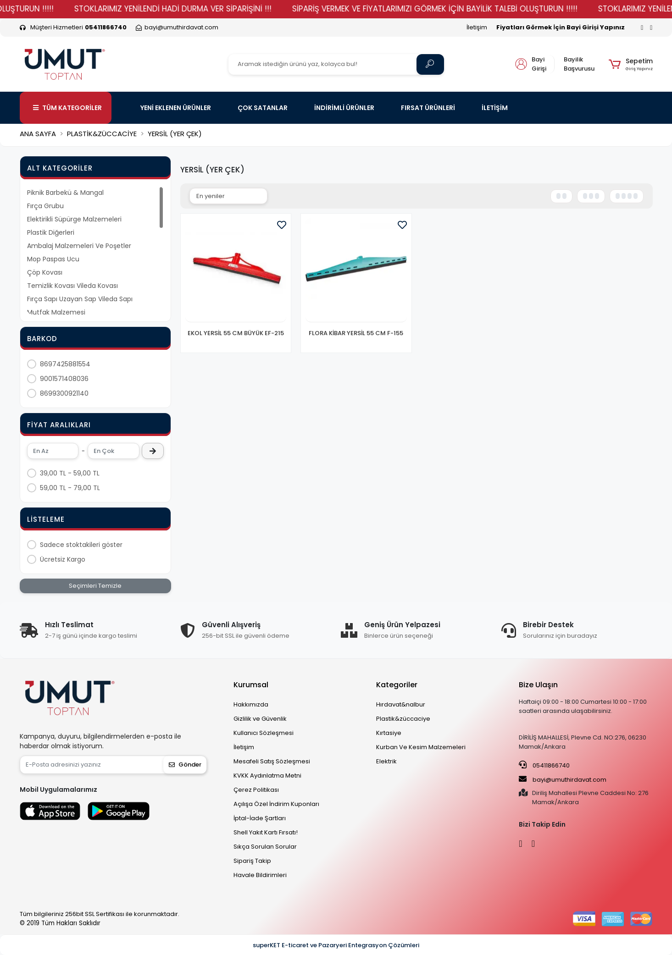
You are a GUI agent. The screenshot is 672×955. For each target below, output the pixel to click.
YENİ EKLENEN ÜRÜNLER (175, 107)
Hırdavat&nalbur (400, 704)
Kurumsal (250, 684)
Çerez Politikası (256, 789)
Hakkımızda (250, 704)
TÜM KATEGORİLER (67, 107)
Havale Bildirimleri (260, 875)
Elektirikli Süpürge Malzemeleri (74, 219)
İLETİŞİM (495, 107)
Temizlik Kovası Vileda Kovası (72, 285)
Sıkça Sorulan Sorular (265, 846)
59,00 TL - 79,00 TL (70, 487)
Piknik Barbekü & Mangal (65, 192)
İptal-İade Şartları (259, 818)
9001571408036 (64, 378)
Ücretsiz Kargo (62, 559)
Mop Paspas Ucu (53, 259)
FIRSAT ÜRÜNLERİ (428, 107)
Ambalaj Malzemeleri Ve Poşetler (79, 245)
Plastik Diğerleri (50, 232)
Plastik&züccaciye (403, 718)
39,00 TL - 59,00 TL (70, 473)
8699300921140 (64, 393)
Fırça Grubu (45, 205)
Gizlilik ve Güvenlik (260, 718)
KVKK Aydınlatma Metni (267, 775)
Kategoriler (396, 684)
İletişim (477, 27)
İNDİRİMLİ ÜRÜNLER (344, 107)
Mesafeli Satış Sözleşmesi (271, 761)
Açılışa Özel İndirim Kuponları (276, 804)
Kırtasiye (388, 733)
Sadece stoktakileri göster (81, 544)
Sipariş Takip (252, 860)
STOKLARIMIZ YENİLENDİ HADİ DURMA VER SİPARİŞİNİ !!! (290, 8)
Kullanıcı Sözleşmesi (263, 733)
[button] (630, 64)
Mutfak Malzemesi (56, 312)
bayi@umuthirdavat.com (562, 779)
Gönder (185, 764)
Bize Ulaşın (538, 684)
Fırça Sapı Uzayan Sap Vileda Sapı (80, 299)
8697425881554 (65, 364)
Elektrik (386, 761)
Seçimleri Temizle (95, 585)
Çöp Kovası (44, 272)
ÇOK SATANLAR (263, 107)
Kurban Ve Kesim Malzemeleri (421, 747)
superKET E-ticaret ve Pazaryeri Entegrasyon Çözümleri (336, 945)
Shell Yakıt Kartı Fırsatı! (265, 832)
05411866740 (544, 765)
